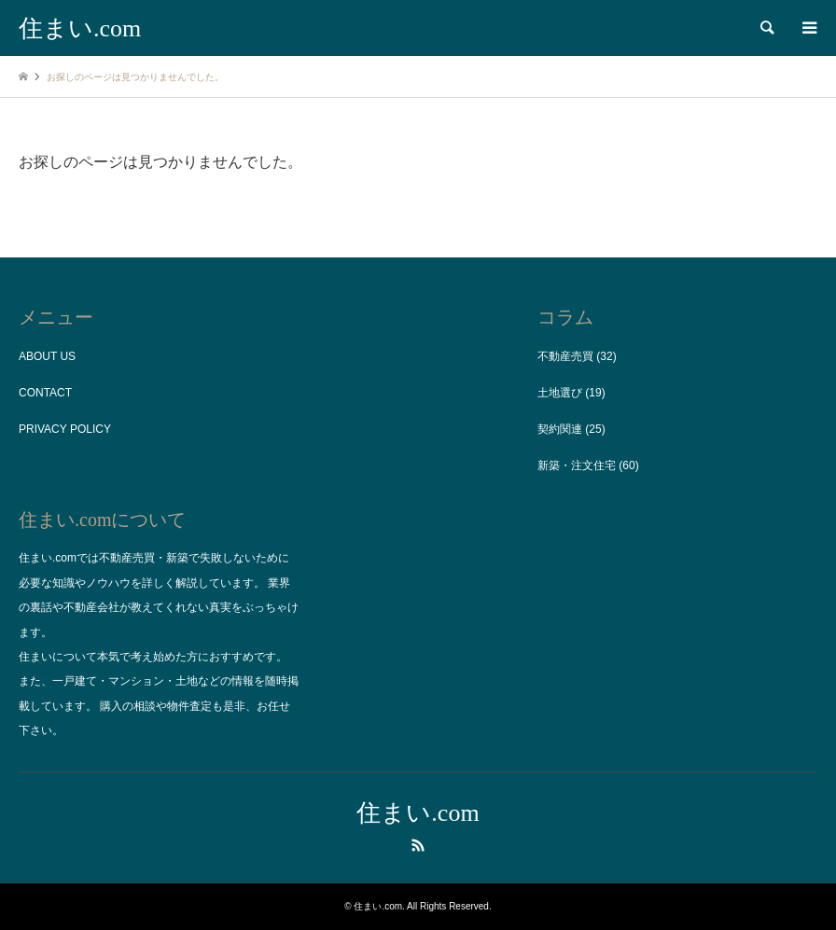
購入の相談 (128, 706)
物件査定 (189, 706)
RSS (418, 845)
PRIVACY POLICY (65, 429)
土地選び (559, 392)
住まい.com (417, 812)
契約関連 (559, 429)
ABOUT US (47, 356)
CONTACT (45, 392)
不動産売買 (565, 356)
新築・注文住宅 (576, 465)
